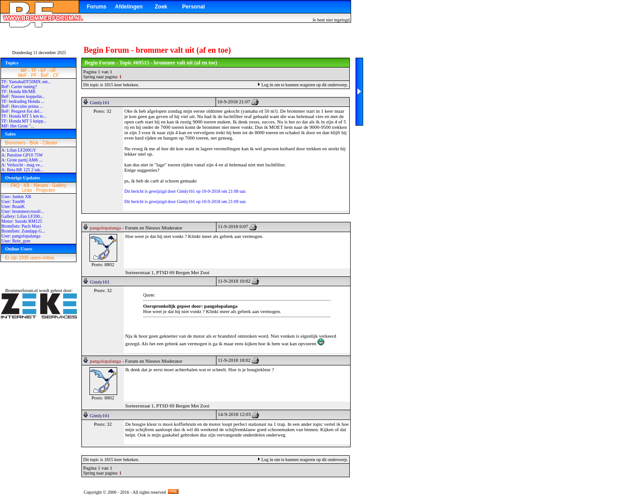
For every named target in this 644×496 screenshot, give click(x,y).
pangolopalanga (105, 227)
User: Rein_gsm (15, 240)
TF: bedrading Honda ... (22, 101)
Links (27, 190)
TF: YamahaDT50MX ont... (26, 81)
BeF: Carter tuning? (19, 86)
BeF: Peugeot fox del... (21, 111)
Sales (10, 133)
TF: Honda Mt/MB (18, 91)
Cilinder (50, 142)
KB (27, 185)
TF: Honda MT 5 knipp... (24, 121)
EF (44, 70)
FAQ (15, 185)
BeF (45, 75)
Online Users (18, 248)
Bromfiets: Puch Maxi (21, 226)
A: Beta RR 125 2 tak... (22, 169)
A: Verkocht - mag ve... (22, 164)
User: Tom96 (13, 201)
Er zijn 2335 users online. (30, 257)
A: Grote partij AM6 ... (21, 159)
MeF (22, 75)
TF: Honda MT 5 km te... (24, 116)
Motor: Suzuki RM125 (21, 221)
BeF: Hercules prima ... (22, 106)
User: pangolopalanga (20, 235)
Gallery (59, 185)
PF (34, 75)
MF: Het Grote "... (17, 125)
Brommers (15, 142)
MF (24, 70)
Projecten (45, 190)
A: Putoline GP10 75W (22, 155)
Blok (34, 142)
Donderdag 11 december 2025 (39, 52)
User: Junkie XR (16, 196)
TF (34, 70)
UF (53, 70)
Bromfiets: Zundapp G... (23, 231)
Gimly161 (100, 102)
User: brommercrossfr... (22, 211)
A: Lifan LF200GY (18, 150)
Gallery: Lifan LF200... (22, 216)
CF (56, 75)
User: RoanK (13, 206)
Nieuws (41, 185)
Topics (11, 62)
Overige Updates (22, 177)
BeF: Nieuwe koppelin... (23, 96)
